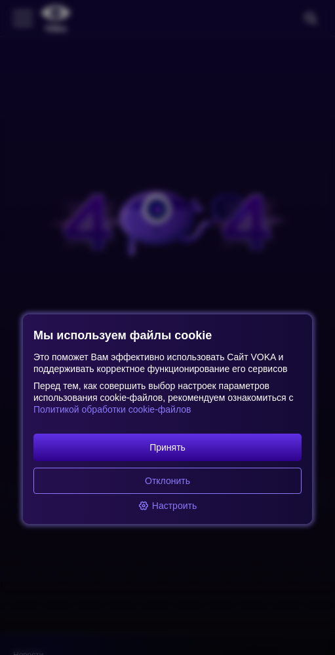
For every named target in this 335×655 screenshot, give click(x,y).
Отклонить (167, 481)
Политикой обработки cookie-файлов (112, 409)
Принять (167, 447)
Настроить (167, 505)
